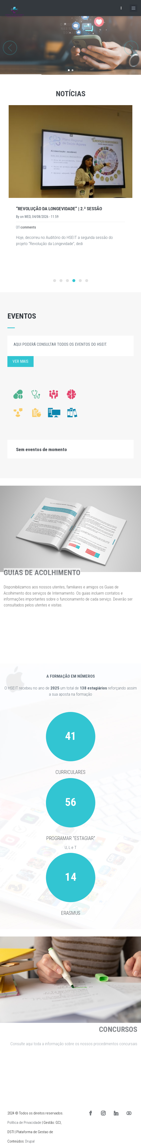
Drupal (30, 1141)
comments (26, 227)
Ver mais (20, 361)
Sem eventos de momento (41, 449)
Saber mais (74, 61)
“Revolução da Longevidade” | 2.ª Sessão (59, 208)
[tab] (70, 449)
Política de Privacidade (24, 1122)
